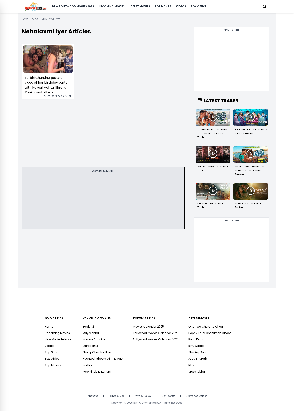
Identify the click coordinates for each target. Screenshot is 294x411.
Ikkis (191, 365)
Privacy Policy (143, 396)
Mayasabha (91, 333)
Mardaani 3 (90, 346)
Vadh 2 (87, 365)
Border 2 (88, 326)
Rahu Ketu (195, 339)
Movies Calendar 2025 (148, 326)
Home (49, 326)
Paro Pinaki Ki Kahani (97, 372)
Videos (181, 6)
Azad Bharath (197, 359)
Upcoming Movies (112, 6)
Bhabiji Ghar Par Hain (97, 352)
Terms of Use (116, 396)
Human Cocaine (94, 339)
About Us (93, 396)
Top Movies (163, 6)
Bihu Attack (196, 346)
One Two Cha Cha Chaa (205, 326)
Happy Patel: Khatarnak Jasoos (209, 333)
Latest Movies (139, 6)
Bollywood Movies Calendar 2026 (156, 333)
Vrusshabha (196, 372)
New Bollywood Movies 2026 (73, 6)
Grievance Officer (196, 396)
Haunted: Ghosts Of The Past (103, 359)
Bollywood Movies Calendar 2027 (156, 339)
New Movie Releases (59, 339)
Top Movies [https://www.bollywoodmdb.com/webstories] (53, 365)
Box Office (198, 6)
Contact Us (168, 396)
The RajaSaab (197, 352)
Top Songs (52, 352)
